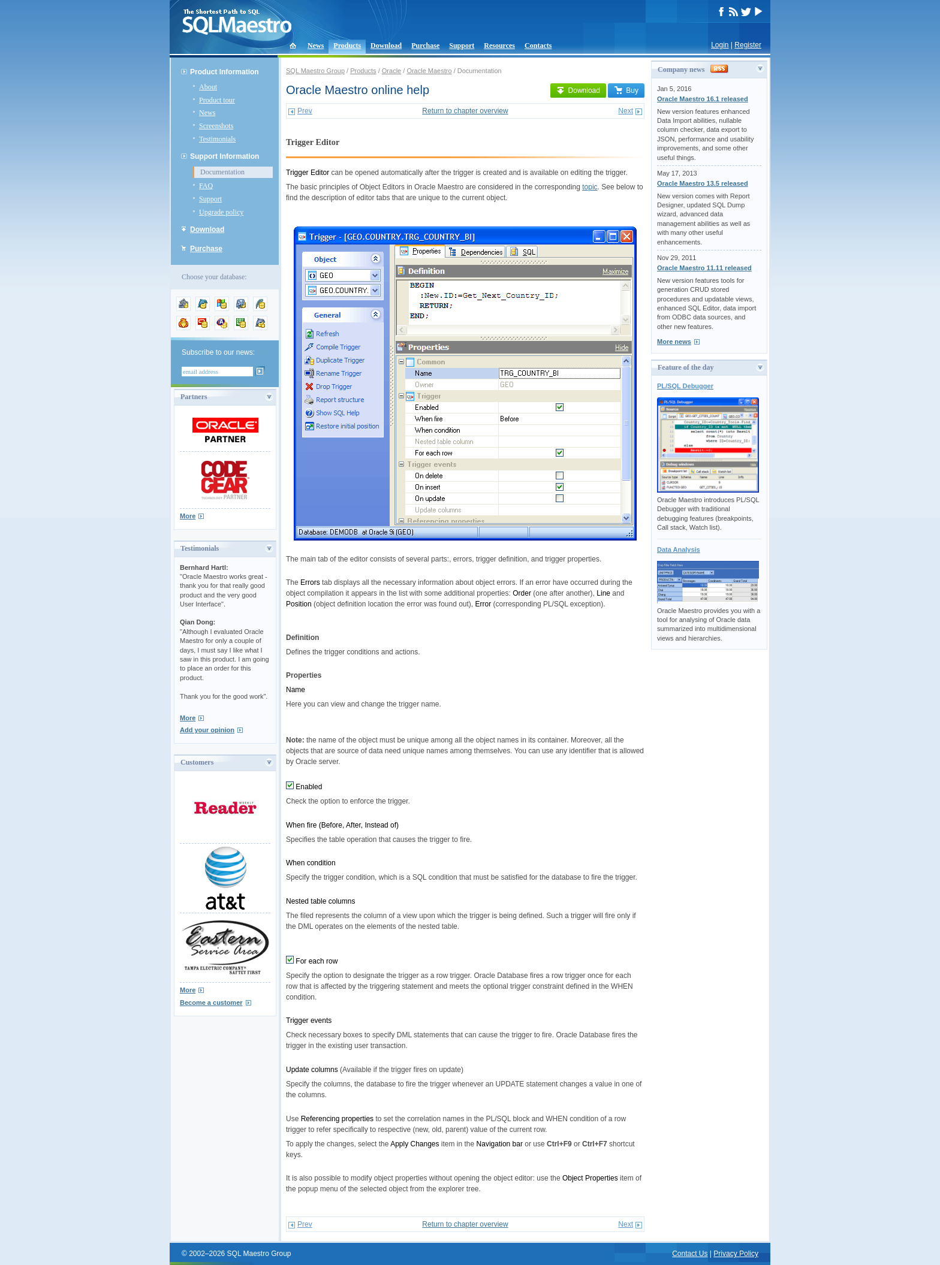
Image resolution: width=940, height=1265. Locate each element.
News (316, 45)
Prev (304, 111)
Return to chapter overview (465, 111)
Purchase (425, 45)
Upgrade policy (221, 212)
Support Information (224, 156)
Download (386, 45)
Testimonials (217, 139)
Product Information (224, 72)
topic (589, 187)
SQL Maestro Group (315, 70)
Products (347, 45)
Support (461, 45)
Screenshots (216, 126)
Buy (626, 90)
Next (625, 111)
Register (747, 45)
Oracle (391, 70)
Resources (499, 45)
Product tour (217, 100)
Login (719, 45)
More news (674, 341)
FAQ (206, 186)
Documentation (222, 172)
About (208, 87)
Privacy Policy (735, 1253)
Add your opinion (207, 729)
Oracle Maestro (428, 70)
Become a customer (211, 1002)
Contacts (538, 45)
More (187, 516)
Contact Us (689, 1253)
